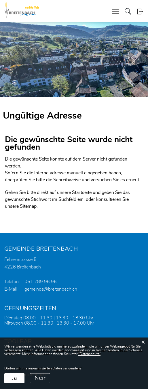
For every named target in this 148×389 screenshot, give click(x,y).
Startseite (82, 192)
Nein (41, 378)
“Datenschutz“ (89, 354)
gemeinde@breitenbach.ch (50, 289)
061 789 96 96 (40, 281)
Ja (14, 378)
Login (140, 11)
